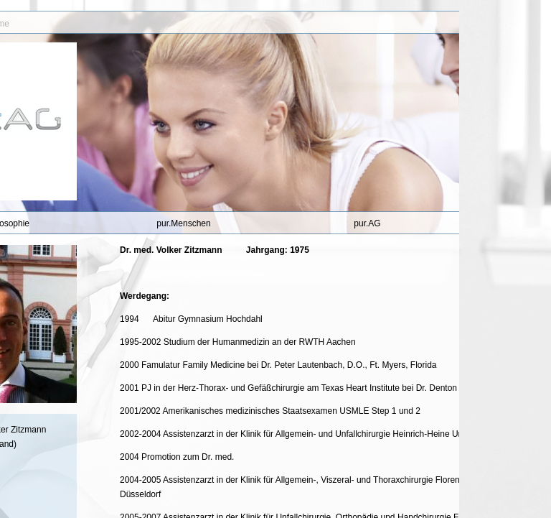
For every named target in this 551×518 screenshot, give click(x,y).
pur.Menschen (183, 223)
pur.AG (367, 223)
